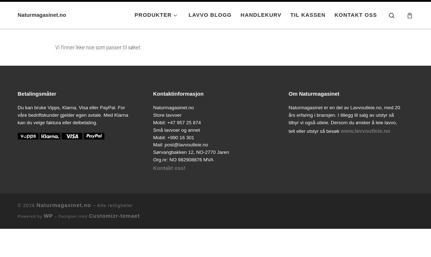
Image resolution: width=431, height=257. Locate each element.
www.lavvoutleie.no (365, 131)
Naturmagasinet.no (64, 205)
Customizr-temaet (114, 216)
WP (48, 216)
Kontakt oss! (169, 168)
